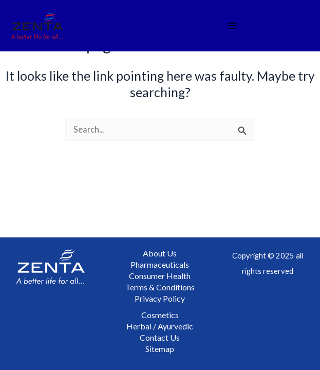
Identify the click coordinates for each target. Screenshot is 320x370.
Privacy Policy (160, 298)
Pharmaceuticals (159, 264)
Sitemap (159, 349)
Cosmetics (160, 315)
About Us (160, 253)
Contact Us (160, 337)
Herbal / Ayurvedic (159, 326)
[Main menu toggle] (232, 26)
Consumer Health (160, 276)
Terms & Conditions (160, 287)
